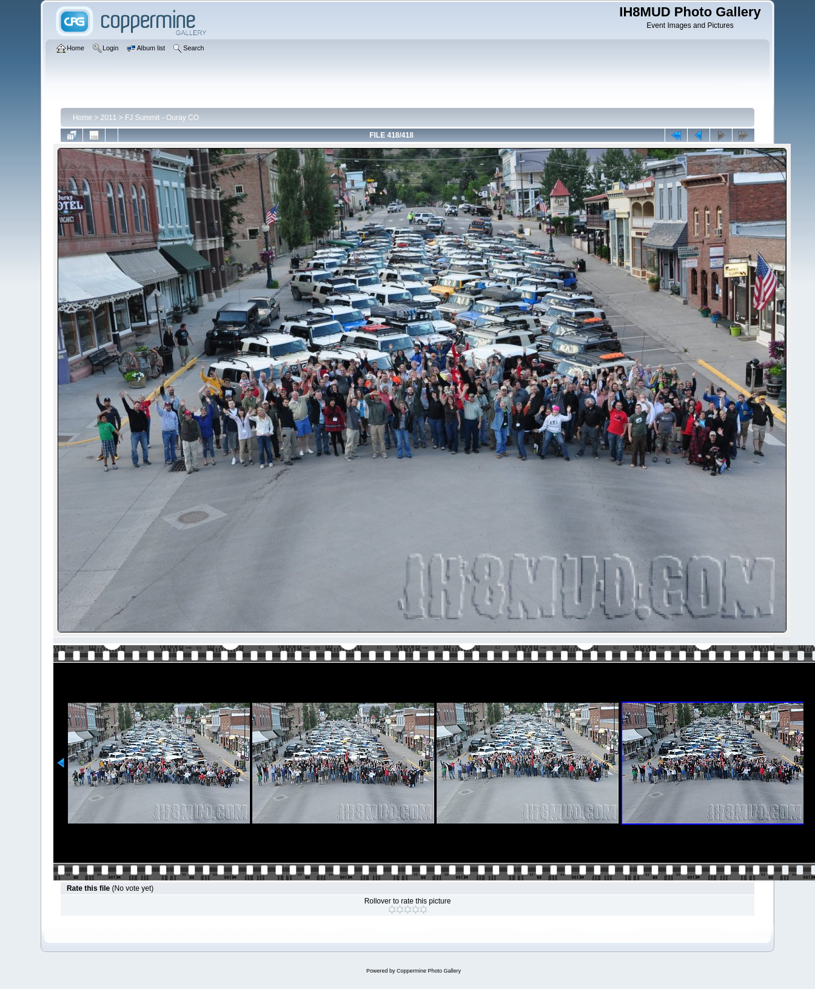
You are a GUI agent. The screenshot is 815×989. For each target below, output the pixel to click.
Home (82, 117)
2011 (109, 117)
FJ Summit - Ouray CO (162, 117)
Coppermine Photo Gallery (429, 971)
